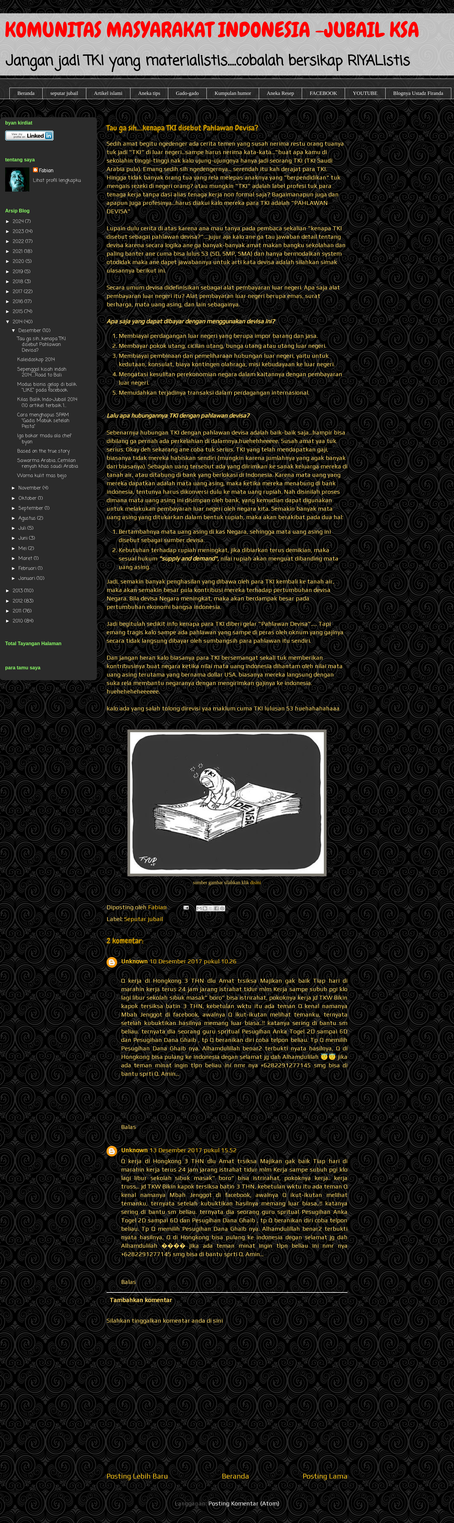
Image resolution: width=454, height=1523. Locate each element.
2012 (18, 601)
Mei (23, 548)
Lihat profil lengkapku (57, 180)
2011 (18, 611)
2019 (19, 272)
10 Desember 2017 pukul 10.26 (193, 961)
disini (255, 882)
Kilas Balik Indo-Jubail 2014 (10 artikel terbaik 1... (47, 402)
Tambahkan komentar (141, 1299)
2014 (18, 322)
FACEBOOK (323, 93)
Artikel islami (108, 93)
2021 (18, 251)
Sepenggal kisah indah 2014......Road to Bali (41, 372)
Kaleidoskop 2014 (36, 360)
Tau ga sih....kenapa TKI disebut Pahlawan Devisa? (41, 344)
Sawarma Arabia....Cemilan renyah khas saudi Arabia (47, 463)
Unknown (134, 961)
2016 (19, 302)
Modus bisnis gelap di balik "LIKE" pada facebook (47, 387)
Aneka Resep (280, 93)
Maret (26, 558)
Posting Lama (325, 1476)
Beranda (26, 93)
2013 (18, 591)
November (30, 488)
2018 (19, 282)
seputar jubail (64, 93)
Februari (28, 568)
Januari (27, 578)
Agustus (27, 518)
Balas (128, 1126)
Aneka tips (149, 93)
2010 (19, 621)
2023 (19, 231)
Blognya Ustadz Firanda (418, 93)
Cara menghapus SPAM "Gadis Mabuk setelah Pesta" (43, 421)
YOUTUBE (365, 93)
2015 (18, 311)
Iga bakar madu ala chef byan (44, 438)
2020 (19, 261)
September (31, 508)
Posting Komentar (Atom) (243, 1503)
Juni (23, 538)
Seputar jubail (143, 918)
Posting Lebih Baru (137, 1476)
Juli (23, 528)
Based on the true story (43, 451)
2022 (19, 241)
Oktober (28, 498)
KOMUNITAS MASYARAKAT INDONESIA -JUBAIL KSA (212, 29)
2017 (18, 292)
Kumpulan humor (233, 93)
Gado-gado (187, 93)
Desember (30, 331)
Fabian (46, 171)
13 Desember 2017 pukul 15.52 (193, 1149)
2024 (19, 221)
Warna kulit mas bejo (41, 476)
